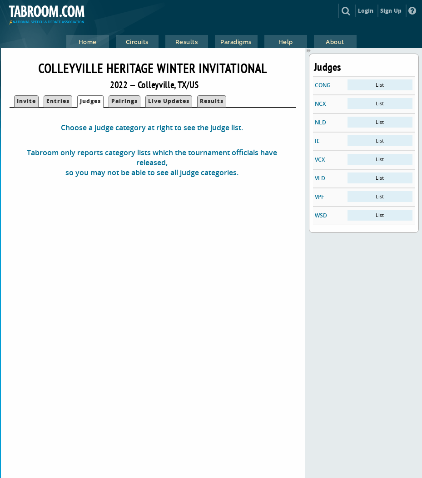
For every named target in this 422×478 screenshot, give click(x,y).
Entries (58, 101)
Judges (90, 101)
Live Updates (168, 101)
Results (211, 101)
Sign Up (391, 11)
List (380, 84)
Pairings (124, 101)
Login (366, 11)
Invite (26, 101)
